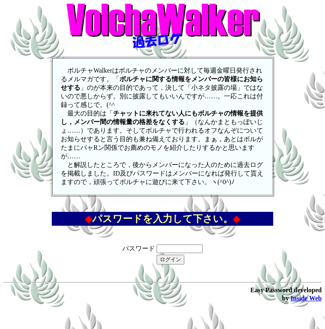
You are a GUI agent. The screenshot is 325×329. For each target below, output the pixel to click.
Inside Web (306, 298)
